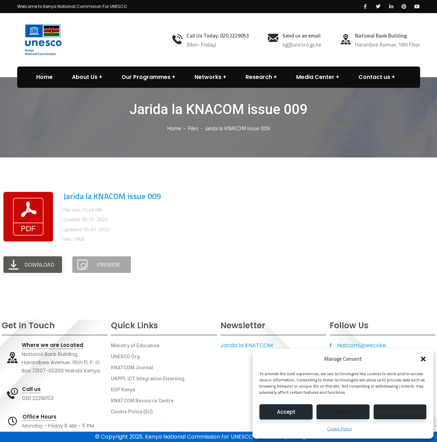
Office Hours (39, 416)
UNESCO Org (125, 356)
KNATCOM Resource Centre (142, 400)
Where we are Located (52, 345)
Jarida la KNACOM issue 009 (112, 196)
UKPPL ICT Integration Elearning (148, 378)
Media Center (315, 77)
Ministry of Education (135, 345)
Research (259, 77)
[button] (423, 359)
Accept (286, 411)
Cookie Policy (339, 428)
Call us (31, 389)
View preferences (400, 411)
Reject (343, 411)
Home (174, 128)
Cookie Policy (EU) (132, 411)
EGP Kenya (123, 389)
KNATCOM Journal (132, 367)
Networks (208, 77)
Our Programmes (146, 77)
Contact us (374, 77)
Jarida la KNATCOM (246, 345)
